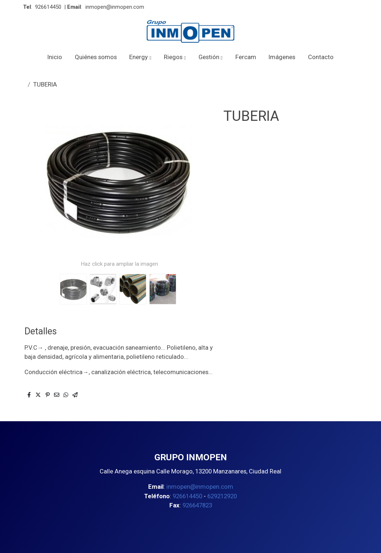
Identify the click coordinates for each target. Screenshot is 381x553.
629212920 (222, 496)
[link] (190, 31)
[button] (140, 57)
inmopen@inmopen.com (114, 7)
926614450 (48, 7)
